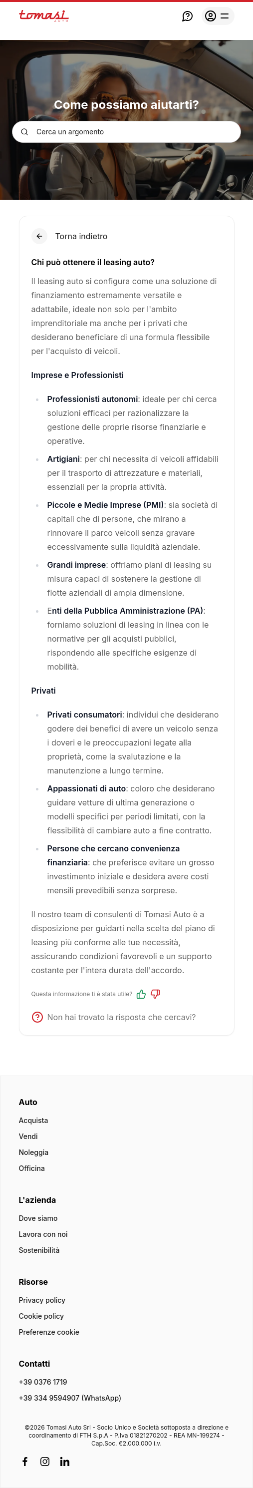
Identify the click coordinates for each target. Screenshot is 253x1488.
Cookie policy (41, 1316)
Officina (32, 1168)
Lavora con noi (43, 1234)
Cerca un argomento (62, 131)
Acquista (33, 1120)
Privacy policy (42, 1300)
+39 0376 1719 (43, 1382)
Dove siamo (38, 1218)
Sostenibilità (39, 1250)
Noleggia (34, 1152)
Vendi (28, 1136)
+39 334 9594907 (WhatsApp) (70, 1398)
